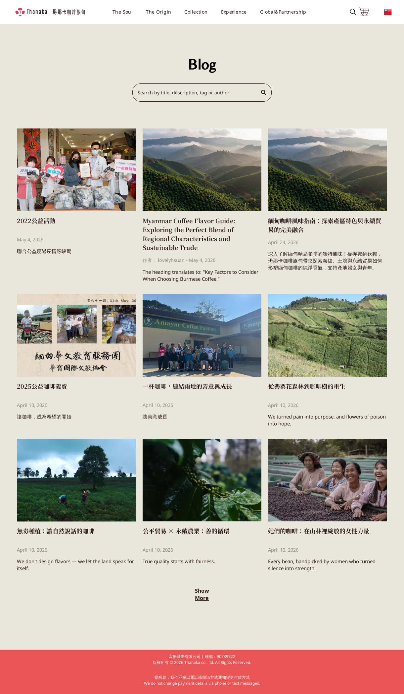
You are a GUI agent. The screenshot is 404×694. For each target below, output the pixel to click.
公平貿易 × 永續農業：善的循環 (186, 530)
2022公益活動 (36, 220)
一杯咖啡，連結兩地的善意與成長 (187, 385)
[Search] (202, 92)
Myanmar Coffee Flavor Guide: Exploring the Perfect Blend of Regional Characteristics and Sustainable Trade (189, 233)
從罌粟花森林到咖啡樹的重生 (306, 385)
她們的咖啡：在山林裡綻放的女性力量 (318, 530)
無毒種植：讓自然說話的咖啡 (55, 530)
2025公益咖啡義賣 (42, 385)
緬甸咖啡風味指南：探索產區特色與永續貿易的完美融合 (324, 224)
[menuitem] (122, 12)
